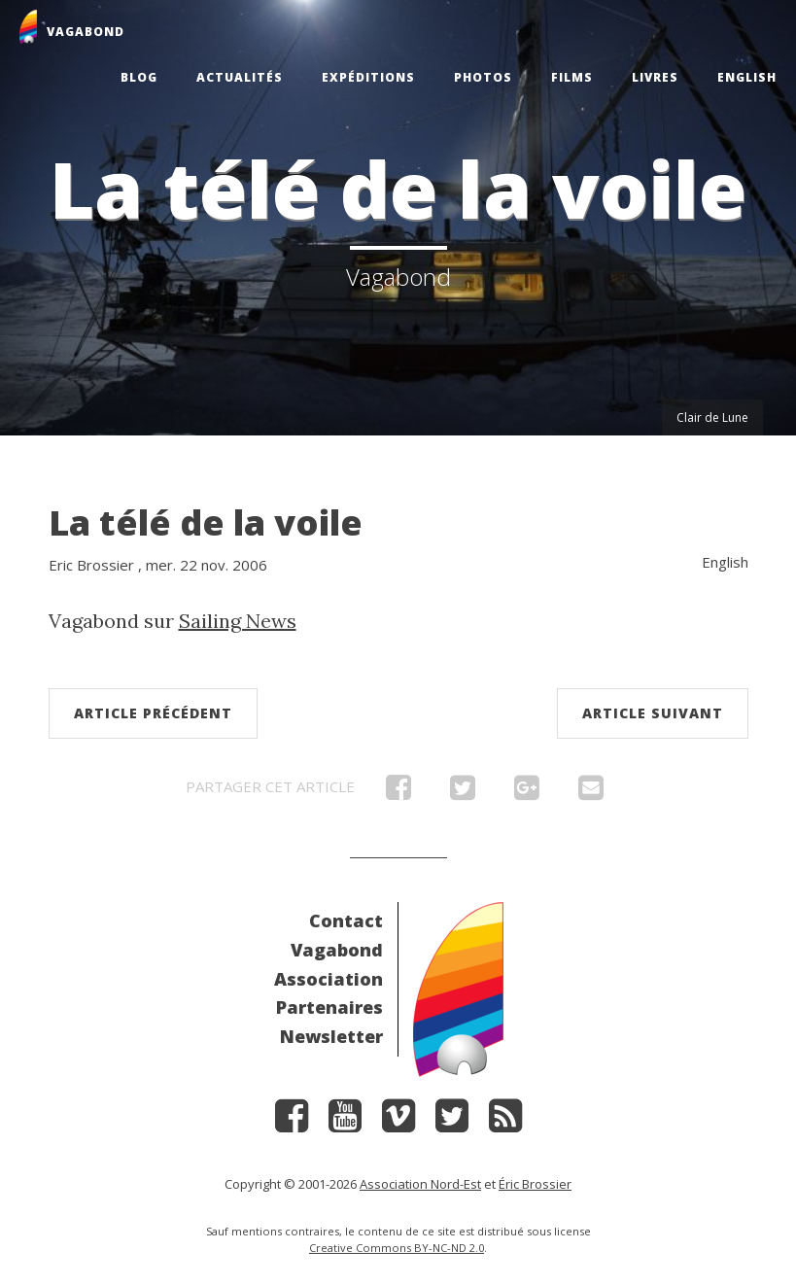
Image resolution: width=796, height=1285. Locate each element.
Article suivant (652, 713)
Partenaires (329, 1007)
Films (572, 77)
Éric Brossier (535, 1184)
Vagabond (337, 949)
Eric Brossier (91, 564)
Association (328, 978)
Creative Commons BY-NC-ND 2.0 (396, 1247)
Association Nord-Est (420, 1184)
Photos (483, 77)
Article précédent (153, 713)
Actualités (239, 77)
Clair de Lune (712, 417)
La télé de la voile (206, 522)
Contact (346, 920)
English (747, 77)
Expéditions (368, 77)
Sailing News (237, 620)
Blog (139, 77)
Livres (655, 77)
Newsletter (331, 1036)
